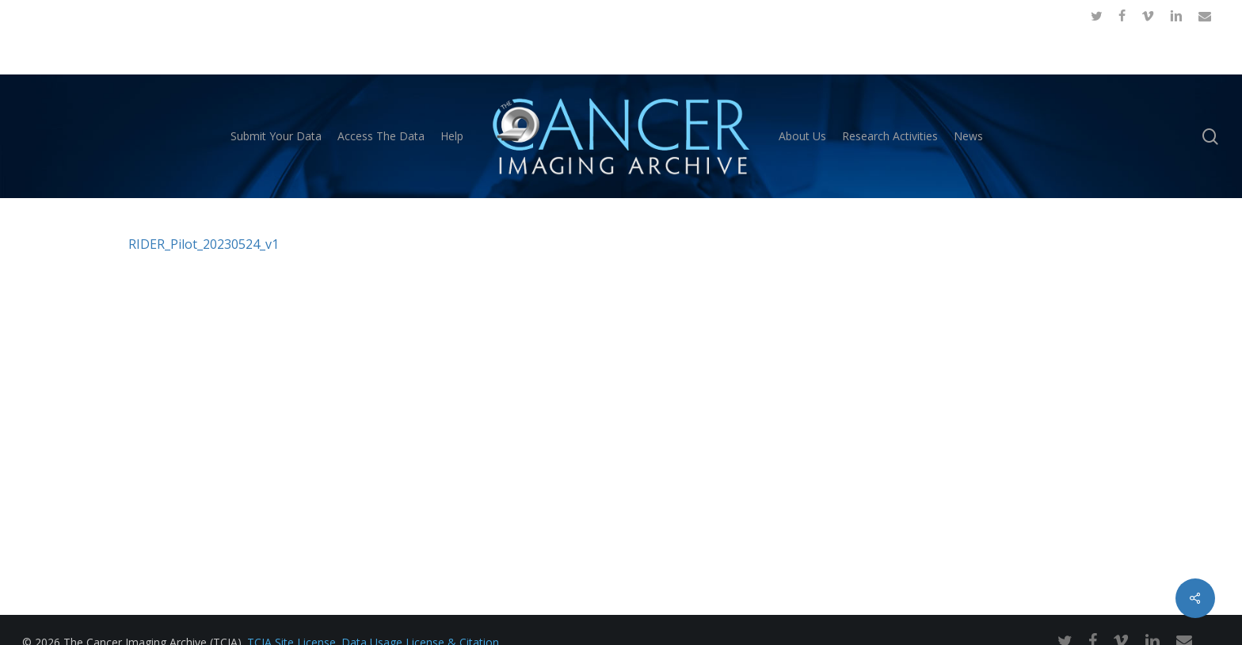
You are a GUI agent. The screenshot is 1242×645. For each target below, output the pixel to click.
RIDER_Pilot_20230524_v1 (203, 244)
